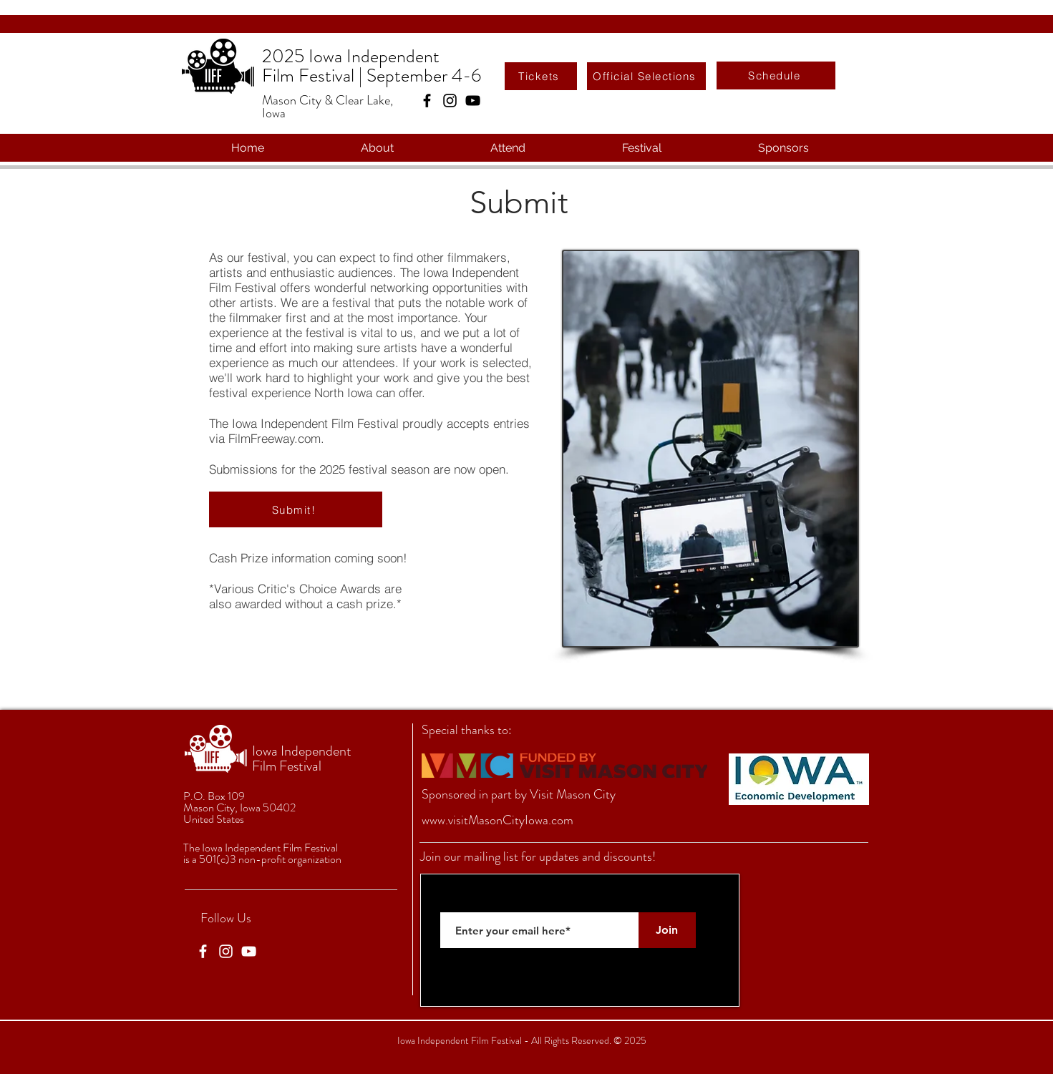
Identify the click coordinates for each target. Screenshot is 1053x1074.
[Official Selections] (646, 76)
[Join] (667, 930)
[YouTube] (473, 100)
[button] (377, 148)
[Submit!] (295, 509)
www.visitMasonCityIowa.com (497, 820)
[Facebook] (427, 100)
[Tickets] (541, 76)
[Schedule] (776, 75)
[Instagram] (450, 100)
